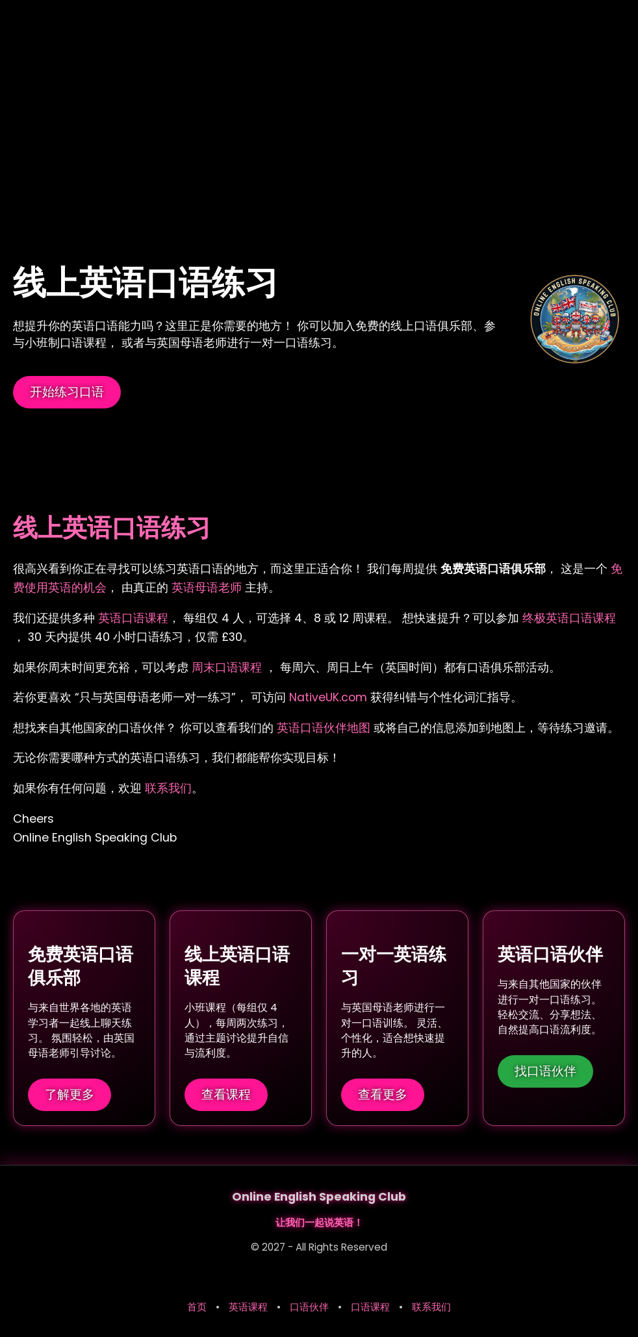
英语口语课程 (133, 618)
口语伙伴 (309, 1307)
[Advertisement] (319, 97)
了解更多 (69, 1094)
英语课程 (248, 1307)
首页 (197, 1307)
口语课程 (370, 1307)
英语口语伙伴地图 (325, 728)
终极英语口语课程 (569, 618)
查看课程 (226, 1094)
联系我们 (168, 788)
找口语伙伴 (545, 1070)
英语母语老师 (207, 587)
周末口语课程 (228, 667)
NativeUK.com (328, 697)
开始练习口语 (67, 391)
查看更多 (382, 1094)
